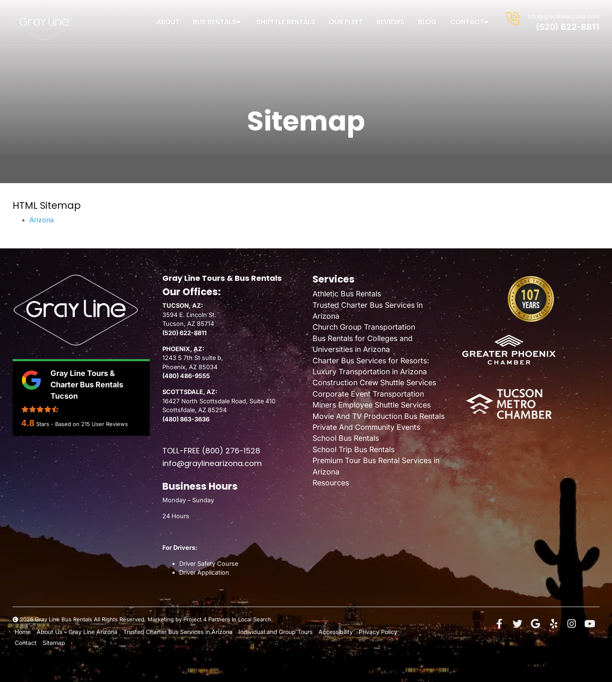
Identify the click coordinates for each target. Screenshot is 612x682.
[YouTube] (589, 623)
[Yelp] (553, 623)
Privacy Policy (361, 631)
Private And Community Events (366, 427)
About (168, 22)
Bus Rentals (218, 22)
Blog (427, 22)
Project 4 (195, 619)
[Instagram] (571, 623)
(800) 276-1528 (231, 450)
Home (22, 631)
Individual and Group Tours (265, 631)
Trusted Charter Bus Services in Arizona (171, 631)
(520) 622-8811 (567, 27)
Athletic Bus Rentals (347, 293)
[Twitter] (517, 623)
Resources (331, 482)
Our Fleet (346, 22)
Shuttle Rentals (286, 22)
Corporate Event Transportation (368, 393)
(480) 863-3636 (185, 419)
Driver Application (204, 572)
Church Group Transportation (364, 326)
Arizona (41, 220)
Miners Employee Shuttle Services (372, 404)
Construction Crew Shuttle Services (374, 382)
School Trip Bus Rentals (354, 449)
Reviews (390, 22)
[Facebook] (499, 623)
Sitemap (51, 642)
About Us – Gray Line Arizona (74, 631)
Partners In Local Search (239, 619)
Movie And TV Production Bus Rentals (379, 416)
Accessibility (322, 631)
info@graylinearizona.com (563, 16)
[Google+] (535, 623)
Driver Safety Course (208, 563)
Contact (470, 22)
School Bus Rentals (346, 438)
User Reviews (104, 424)
